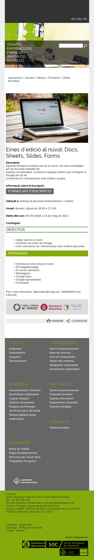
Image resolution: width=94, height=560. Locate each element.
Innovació (16, 57)
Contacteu (11, 524)
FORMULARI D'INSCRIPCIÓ (30, 191)
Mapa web (25, 524)
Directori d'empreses (21, 402)
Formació (54, 77)
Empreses (15, 348)
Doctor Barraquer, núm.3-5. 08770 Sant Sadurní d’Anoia (37, 497)
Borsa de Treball (19, 448)
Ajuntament (15, 77)
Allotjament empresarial (64, 365)
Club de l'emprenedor (63, 356)
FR (85, 19)
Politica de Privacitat (30, 527)
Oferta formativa (59, 427)
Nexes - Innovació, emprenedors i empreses (38, 7)
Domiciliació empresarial (64, 369)
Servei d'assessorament (64, 348)
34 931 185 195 (21, 499)
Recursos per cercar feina (24, 457)
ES (73, 19)
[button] (83, 61)
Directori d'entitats (60, 406)
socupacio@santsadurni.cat (43, 505)
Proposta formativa (61, 394)
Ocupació (15, 61)
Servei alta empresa (62, 360)
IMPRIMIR (57, 321)
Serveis (29, 77)
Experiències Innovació (64, 402)
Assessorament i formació (25, 390)
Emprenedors (19, 49)
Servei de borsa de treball (24, 410)
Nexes (41, 77)
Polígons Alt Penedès (22, 406)
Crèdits (10, 530)
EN (79, 19)
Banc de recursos (60, 352)
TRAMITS (17, 343)
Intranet (20, 530)
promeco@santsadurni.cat (59, 502)
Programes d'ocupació (22, 461)
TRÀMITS (14, 45)
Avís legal (11, 527)
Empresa (15, 53)
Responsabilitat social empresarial (22, 417)
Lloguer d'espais (19, 398)
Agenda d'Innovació (62, 398)
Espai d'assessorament (23, 452)
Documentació (18, 360)
